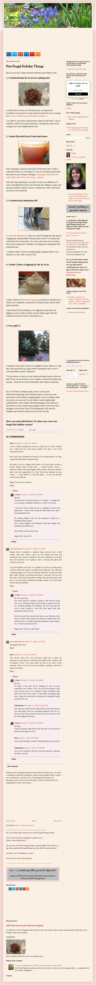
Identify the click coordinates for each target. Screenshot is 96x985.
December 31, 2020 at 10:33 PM (31, 595)
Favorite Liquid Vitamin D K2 (77, 391)
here (86, 244)
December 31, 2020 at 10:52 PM (36, 705)
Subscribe (78, 94)
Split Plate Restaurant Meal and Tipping (24, 925)
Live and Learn (16, 549)
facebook (69, 242)
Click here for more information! (19, 858)
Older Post (57, 821)
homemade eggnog (30, 300)
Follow (68, 108)
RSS (37, 54)
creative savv (23, 9)
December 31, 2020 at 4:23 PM (30, 495)
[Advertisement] (32, 38)
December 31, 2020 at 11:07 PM (31, 723)
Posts (70, 374)
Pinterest (32, 54)
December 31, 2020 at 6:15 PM (33, 549)
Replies (15, 491)
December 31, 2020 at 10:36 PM (31, 680)
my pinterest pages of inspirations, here (77, 243)
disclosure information (77, 312)
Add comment (12, 766)
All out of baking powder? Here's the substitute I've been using (38, 965)
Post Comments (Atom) (25, 825)
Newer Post (10, 821)
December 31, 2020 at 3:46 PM (25, 443)
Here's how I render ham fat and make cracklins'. (26, 116)
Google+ (20, 54)
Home (34, 821)
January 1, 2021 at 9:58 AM (34, 748)
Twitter (14, 54)
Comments (72, 378)
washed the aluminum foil (17, 236)
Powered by (78, 98)
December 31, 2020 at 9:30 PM (25, 655)
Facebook (9, 54)
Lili (15, 495)
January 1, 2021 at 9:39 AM (28, 738)
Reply (12, 485)
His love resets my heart (77, 69)
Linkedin (26, 54)
